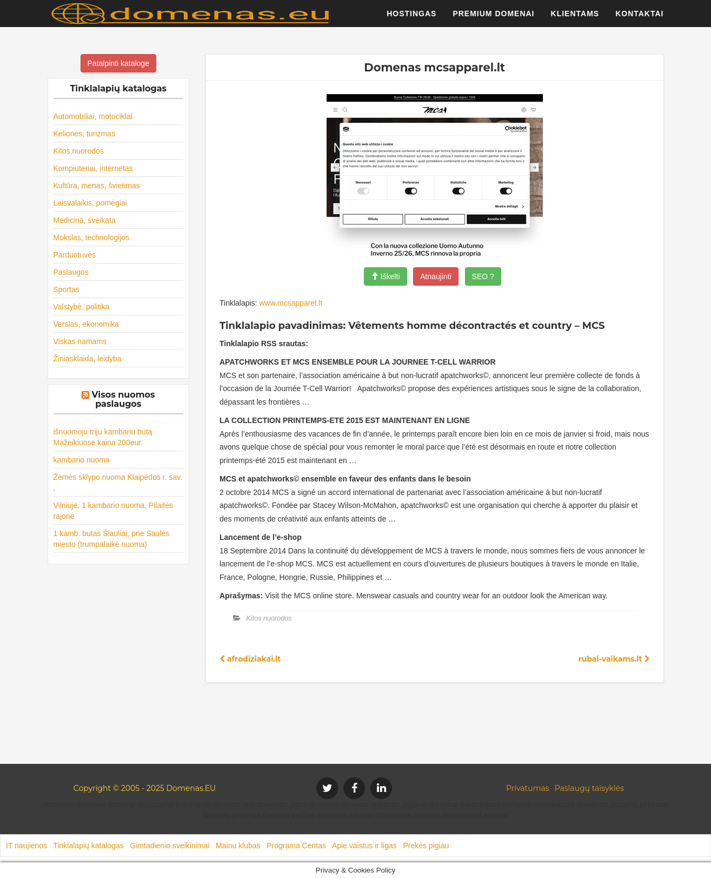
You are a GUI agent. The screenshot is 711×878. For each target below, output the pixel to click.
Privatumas (527, 788)
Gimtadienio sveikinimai (169, 845)
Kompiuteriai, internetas (93, 168)
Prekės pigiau (426, 845)
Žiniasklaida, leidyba (88, 358)
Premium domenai (493, 19)
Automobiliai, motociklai (93, 116)
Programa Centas (296, 845)
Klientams (575, 19)
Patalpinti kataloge (118, 63)
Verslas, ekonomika (86, 324)
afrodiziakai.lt (250, 659)
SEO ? (483, 276)
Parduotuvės (75, 254)
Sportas (66, 289)
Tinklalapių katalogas (88, 845)
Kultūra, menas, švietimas (97, 185)
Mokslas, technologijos (92, 237)
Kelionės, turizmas (84, 133)
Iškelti (385, 276)
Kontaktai (639, 19)
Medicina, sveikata (85, 220)
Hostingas (411, 19)
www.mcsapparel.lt (290, 303)
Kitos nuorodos (79, 151)
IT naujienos (26, 845)
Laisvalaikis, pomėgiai (90, 203)
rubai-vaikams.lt (614, 659)
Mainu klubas (238, 845)
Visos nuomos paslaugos (123, 400)
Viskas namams (80, 341)
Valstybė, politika (82, 306)
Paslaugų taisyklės (589, 788)
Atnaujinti (435, 276)
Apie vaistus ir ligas (364, 845)
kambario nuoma (82, 459)
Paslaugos (71, 272)
